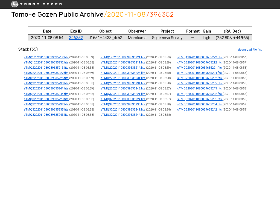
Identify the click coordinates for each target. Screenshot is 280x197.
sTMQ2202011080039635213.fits (46, 67)
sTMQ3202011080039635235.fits (46, 109)
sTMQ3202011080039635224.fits (123, 99)
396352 (76, 37)
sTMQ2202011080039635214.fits (123, 67)
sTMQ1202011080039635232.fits (46, 62)
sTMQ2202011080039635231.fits (123, 78)
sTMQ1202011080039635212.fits (46, 57)
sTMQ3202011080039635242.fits (200, 109)
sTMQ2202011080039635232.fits (200, 78)
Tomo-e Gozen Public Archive (57, 14)
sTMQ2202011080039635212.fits (200, 62)
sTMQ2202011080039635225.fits (46, 78)
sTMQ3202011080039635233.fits (123, 104)
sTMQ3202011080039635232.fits (46, 104)
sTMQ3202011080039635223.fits (46, 99)
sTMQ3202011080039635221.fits (123, 94)
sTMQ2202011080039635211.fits (123, 62)
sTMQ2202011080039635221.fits (200, 67)
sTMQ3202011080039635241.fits (123, 109)
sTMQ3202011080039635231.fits (200, 99)
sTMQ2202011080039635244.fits (46, 94)
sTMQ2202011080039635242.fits (123, 88)
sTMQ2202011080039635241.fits (46, 88)
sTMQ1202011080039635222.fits (200, 57)
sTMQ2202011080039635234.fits (123, 83)
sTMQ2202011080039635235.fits (200, 83)
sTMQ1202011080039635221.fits (123, 57)
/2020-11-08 (125, 14)
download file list (250, 49)
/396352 (160, 14)
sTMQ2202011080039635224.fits (200, 73)
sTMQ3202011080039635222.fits (200, 94)
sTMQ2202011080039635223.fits (123, 73)
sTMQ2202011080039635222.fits (46, 73)
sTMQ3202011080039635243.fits (46, 115)
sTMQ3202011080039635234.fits (200, 104)
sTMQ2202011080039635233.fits (46, 83)
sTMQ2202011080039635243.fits (200, 88)
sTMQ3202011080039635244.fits (123, 115)
